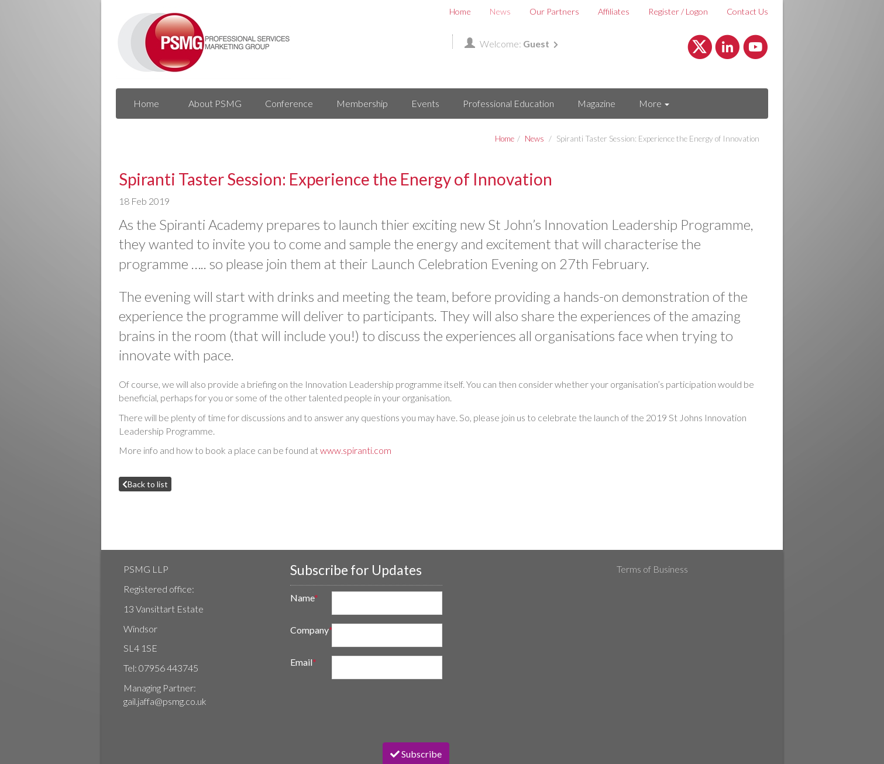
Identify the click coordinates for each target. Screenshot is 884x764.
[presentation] (372, 711)
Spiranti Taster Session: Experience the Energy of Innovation (657, 138)
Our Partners (554, 11)
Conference (289, 103)
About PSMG (215, 103)
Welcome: (511, 43)
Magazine (596, 103)
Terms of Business (652, 568)
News (500, 11)
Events (425, 103)
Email (303, 661)
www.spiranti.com (355, 450)
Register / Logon (678, 11)
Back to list (145, 484)
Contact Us (747, 11)
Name (304, 597)
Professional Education (508, 103)
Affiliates (614, 11)
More (654, 103)
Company (307, 629)
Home (460, 11)
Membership (362, 103)
